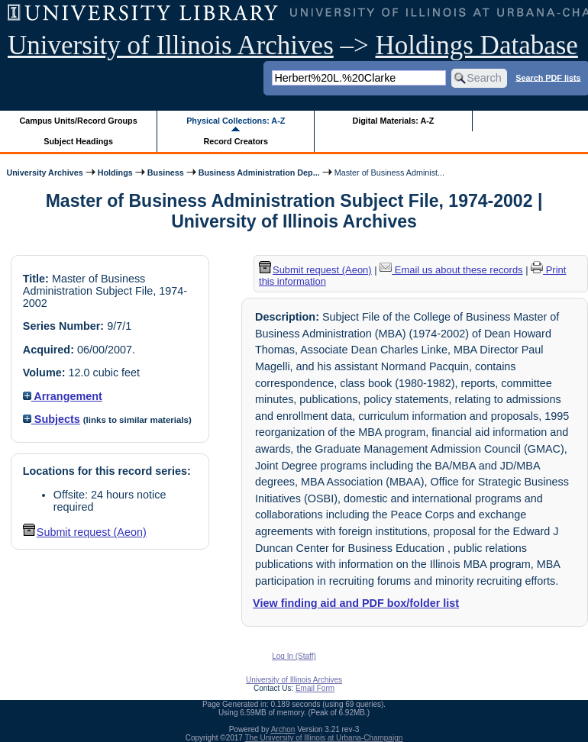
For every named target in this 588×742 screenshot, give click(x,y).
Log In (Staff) (294, 656)
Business (165, 172)
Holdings (115, 172)
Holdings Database (477, 45)
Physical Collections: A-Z (235, 120)
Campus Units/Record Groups (78, 120)
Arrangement (62, 396)
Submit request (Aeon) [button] (85, 532)
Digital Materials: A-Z (393, 120)
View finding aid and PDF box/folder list (356, 603)
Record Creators (235, 141)
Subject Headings (78, 141)
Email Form (315, 688)
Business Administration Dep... (259, 172)
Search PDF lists (547, 77)
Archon (283, 729)
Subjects (51, 419)
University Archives (44, 172)
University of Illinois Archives (171, 45)
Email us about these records (451, 270)
